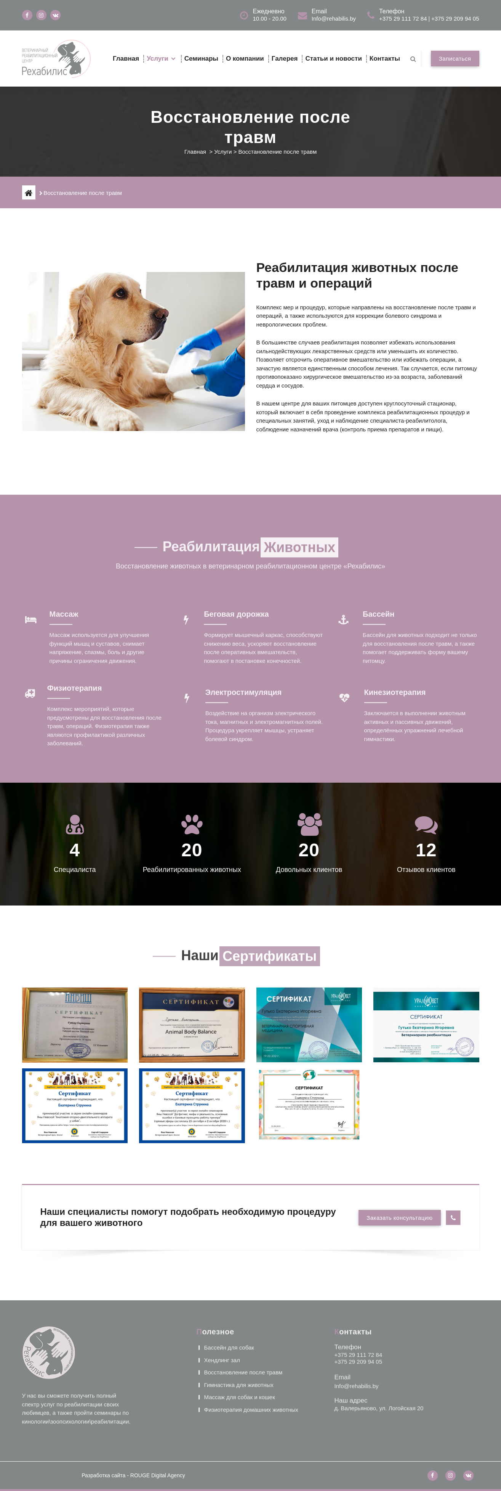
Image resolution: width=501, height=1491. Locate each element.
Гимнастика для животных (239, 1333)
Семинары (201, 58)
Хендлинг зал (222, 1309)
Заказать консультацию (399, 1217)
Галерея (285, 58)
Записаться (455, 58)
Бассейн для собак (229, 1296)
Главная (126, 58)
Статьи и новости (333, 58)
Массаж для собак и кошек (239, 1346)
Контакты (385, 58)
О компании (245, 58)
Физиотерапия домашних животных (251, 1358)
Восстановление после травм (243, 1321)
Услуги (157, 58)
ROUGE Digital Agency (157, 1475)
